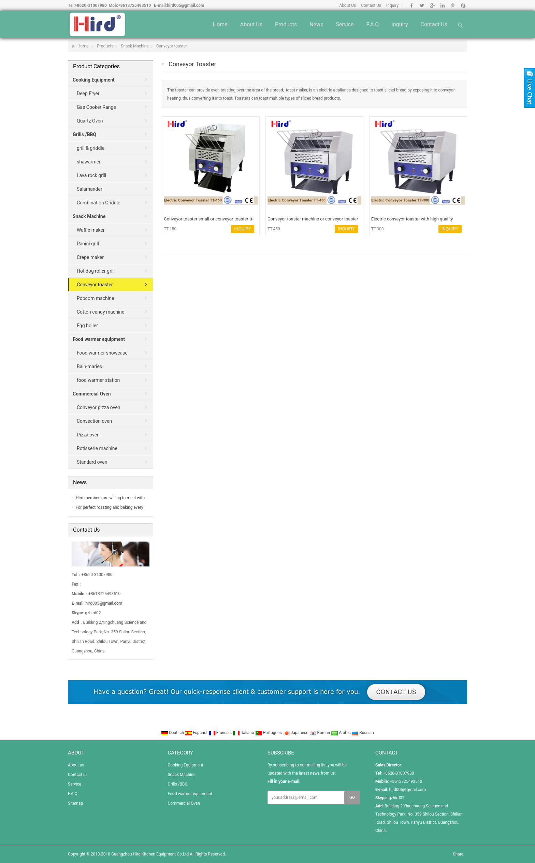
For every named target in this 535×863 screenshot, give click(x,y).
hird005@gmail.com (185, 5)
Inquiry (392, 5)
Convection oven (94, 421)
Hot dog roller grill (96, 271)
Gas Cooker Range (96, 107)
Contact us (433, 24)
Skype (463, 5)
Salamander (89, 189)
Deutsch (173, 732)
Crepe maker (90, 257)
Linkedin (442, 5)
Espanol (196, 732)
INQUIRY (242, 229)
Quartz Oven (90, 121)
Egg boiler (87, 325)
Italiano (244, 732)
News (316, 24)
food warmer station (98, 380)
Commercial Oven (184, 803)
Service (344, 24)
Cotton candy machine (100, 312)
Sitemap (75, 803)
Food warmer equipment (190, 793)
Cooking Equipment (185, 765)
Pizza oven (88, 434)
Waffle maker (91, 230)
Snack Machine (134, 46)
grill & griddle (90, 148)
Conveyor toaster (171, 46)
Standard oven (92, 462)
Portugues (269, 732)
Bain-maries (89, 366)
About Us (347, 5)
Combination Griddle (98, 202)
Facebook (411, 5)
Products (286, 24)
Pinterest (452, 5)
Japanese (296, 732)
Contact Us (371, 5)
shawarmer (89, 161)
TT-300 (377, 229)
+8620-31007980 (91, 5)
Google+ (432, 5)
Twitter (422, 5)
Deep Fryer (88, 93)
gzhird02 (93, 612)
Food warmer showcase (102, 353)
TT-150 (170, 229)
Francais (220, 732)
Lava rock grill (91, 175)
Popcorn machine (95, 298)
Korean (320, 732)
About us (251, 24)
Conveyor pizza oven (98, 407)
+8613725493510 (134, 5)
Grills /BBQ (177, 784)
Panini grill (88, 243)
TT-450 (274, 229)
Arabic (341, 732)
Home (220, 24)
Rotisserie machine (97, 448)
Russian (362, 732)
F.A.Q (372, 24)
